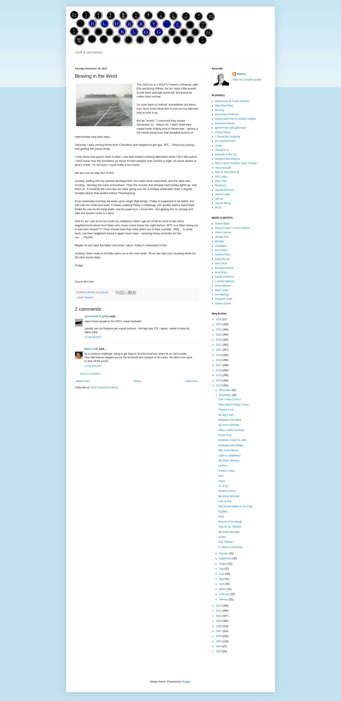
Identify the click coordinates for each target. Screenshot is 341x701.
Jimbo (218, 145)
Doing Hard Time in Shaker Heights (235, 118)
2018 (219, 360)
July (221, 568)
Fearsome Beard (224, 123)
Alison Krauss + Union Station (232, 228)
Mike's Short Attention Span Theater (236, 163)
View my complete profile (246, 79)
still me (219, 198)
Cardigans (221, 245)
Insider (222, 536)
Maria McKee (223, 285)
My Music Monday (228, 424)
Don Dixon (221, 263)
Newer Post (82, 381)
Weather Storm (227, 491)
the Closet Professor (227, 114)
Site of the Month (228, 450)
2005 (219, 641)
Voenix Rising (223, 203)
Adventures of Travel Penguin (232, 101)
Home (137, 381)
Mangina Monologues (227, 158)
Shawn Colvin (223, 303)
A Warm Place (226, 470)
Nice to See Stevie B (227, 172)
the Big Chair (225, 414)
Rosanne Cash (223, 298)
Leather (222, 465)
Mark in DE (91, 348)
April (222, 583)
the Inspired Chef (225, 141)
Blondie (219, 241)
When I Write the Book (231, 430)
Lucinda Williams (225, 281)
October (224, 553)
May (222, 578)
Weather (89, 297)
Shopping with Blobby (230, 445)
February (224, 594)
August (223, 563)
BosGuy (219, 110)
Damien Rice (222, 254)
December (225, 390)
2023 (219, 334)
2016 (219, 370)
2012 (219, 605)
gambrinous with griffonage (230, 127)
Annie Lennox (223, 232)
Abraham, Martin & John (232, 440)
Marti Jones (222, 290)
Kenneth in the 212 (226, 154)
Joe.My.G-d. (222, 149)
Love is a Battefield (229, 455)
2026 (219, 319)
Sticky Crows (222, 194)
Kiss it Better (225, 541)
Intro (221, 475)
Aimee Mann (222, 223)
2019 (219, 355)
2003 (219, 651)
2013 (219, 385)
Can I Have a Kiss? (229, 399)
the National (222, 294)
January (224, 599)
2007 (219, 631)
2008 (219, 626)
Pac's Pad (221, 181)
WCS (218, 207)
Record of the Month (230, 521)
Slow (221, 516)
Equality (223, 511)
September (225, 558)
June (222, 573)
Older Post (191, 381)
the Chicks (221, 250)
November (225, 395)
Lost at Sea (225, 501)
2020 (219, 349)
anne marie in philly (97, 316)
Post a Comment (90, 373)
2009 (219, 620)
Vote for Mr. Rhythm (229, 526)
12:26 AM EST (93, 337)
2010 (219, 615)
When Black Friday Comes (233, 404)
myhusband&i (223, 167)
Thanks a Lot (225, 409)
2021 (219, 344)
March (223, 589)
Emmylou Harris (224, 268)
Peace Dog (224, 435)
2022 (219, 339)
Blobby (241, 73)
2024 (219, 329)
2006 (219, 636)
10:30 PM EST (93, 366)
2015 (219, 375)
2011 (219, 610)
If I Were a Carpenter (230, 547)
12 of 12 (223, 486)
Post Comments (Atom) (104, 387)
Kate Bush (221, 272)
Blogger (186, 681)
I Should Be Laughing (227, 136)
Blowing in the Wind (229, 419)
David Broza (222, 259)
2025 (219, 324)
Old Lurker (221, 176)
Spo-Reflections (224, 189)
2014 (219, 380)
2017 (219, 365)
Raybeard (220, 185)
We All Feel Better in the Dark (235, 506)
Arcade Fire (222, 236)
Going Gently (222, 132)
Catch (221, 481)
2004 (219, 646)
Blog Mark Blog (224, 105)
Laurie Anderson (224, 276)
